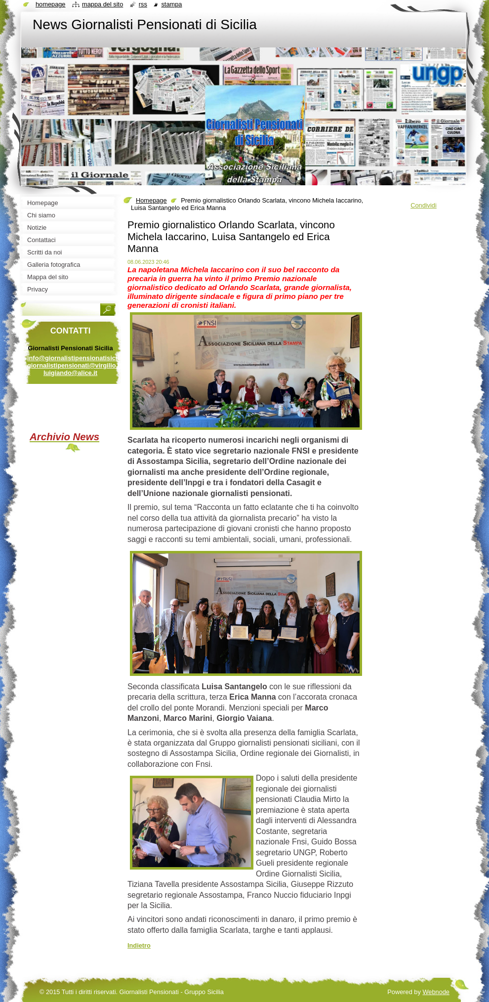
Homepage (151, 200)
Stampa (171, 4)
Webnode (435, 992)
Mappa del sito (102, 4)
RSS (143, 4)
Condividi (423, 205)
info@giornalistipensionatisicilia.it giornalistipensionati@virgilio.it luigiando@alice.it (78, 365)
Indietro (139, 945)
